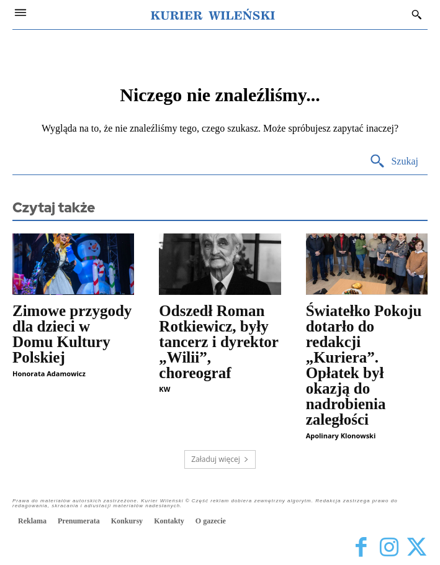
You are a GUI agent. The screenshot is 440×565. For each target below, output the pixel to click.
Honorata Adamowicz (49, 373)
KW (164, 389)
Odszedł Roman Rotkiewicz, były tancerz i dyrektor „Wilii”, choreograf (219, 341)
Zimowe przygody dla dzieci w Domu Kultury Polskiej (72, 334)
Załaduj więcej (220, 459)
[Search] (394, 161)
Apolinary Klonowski (341, 435)
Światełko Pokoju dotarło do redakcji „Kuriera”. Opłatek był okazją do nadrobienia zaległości (364, 365)
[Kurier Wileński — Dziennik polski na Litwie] (213, 14)
